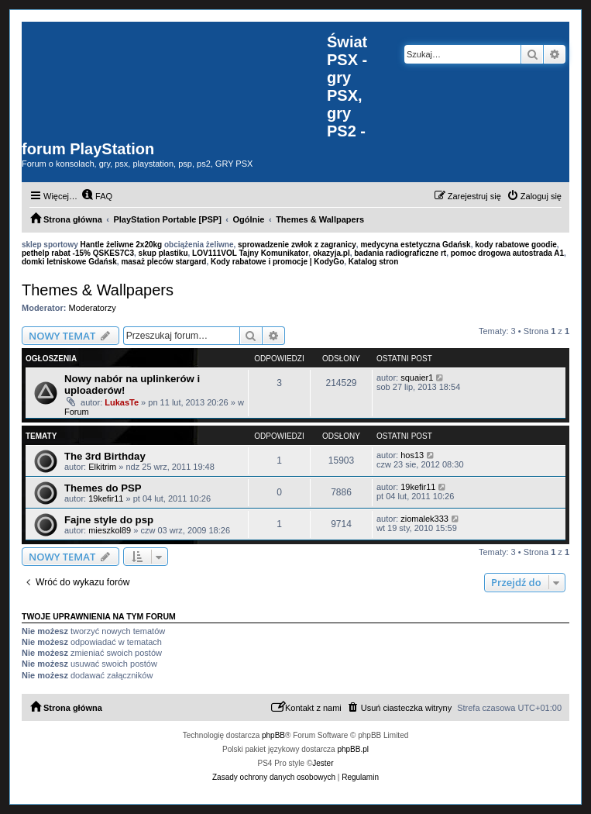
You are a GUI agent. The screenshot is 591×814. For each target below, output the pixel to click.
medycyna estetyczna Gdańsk (415, 244)
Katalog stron (373, 261)
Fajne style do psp (108, 520)
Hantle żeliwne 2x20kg (122, 244)
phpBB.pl (353, 749)
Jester (322, 763)
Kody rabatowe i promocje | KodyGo (277, 261)
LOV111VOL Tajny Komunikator (250, 253)
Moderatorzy (92, 307)
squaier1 (416, 377)
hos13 (412, 455)
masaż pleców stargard (163, 261)
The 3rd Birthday (105, 456)
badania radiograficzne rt (400, 253)
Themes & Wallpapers (98, 289)
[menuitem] (96, 196)
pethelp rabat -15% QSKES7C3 (78, 253)
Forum (76, 411)
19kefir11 (105, 498)
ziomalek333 (424, 518)
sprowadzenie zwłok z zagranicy (297, 244)
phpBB (273, 735)
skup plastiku (163, 253)
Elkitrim (102, 466)
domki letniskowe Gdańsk (69, 261)
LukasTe (122, 402)
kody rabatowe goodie (516, 244)
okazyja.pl (331, 253)
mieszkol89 (109, 530)
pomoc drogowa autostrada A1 (507, 253)
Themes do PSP (103, 488)
